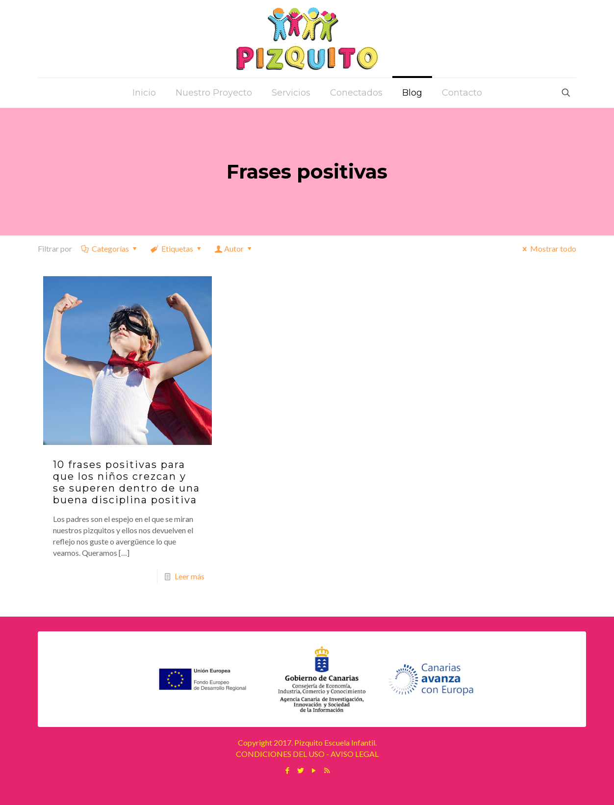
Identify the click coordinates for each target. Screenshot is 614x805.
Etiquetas (177, 248)
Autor (234, 248)
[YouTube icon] (313, 770)
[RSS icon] (327, 770)
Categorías (109, 248)
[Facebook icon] (287, 770)
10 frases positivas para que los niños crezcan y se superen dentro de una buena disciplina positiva (126, 482)
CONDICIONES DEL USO (280, 753)
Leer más (190, 576)
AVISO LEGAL (355, 753)
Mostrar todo (547, 248)
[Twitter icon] (300, 770)
